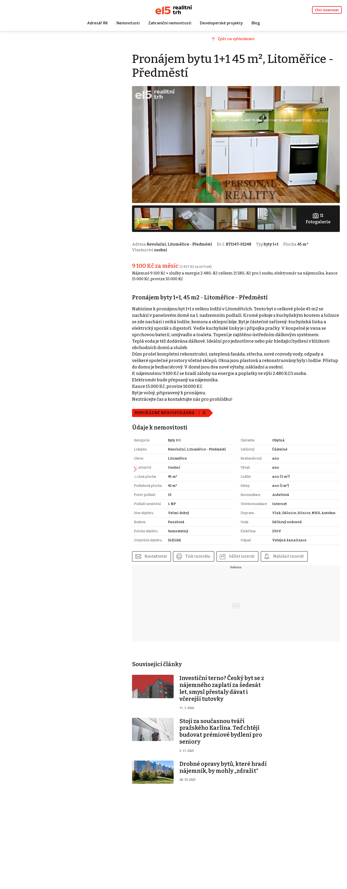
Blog (256, 23)
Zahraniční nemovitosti (169, 23)
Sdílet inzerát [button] (259, 561)
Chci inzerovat (327, 10)
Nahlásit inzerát (306, 561)
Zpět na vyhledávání (243, 42)
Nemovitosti (128, 23)
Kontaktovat (170, 561)
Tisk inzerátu (214, 561)
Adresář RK (97, 23)
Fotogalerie (319, 212)
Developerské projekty (221, 23)
